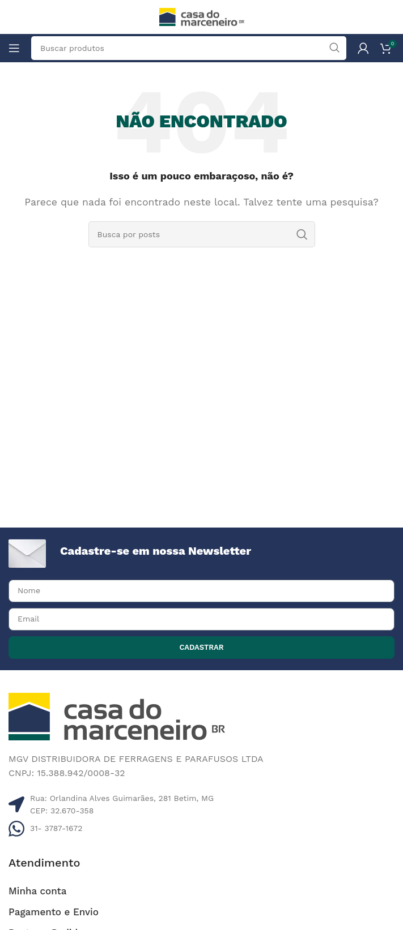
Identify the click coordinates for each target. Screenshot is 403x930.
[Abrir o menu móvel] (14, 48)
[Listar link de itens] (201, 828)
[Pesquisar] (201, 234)
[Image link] (117, 715)
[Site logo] (201, 16)
